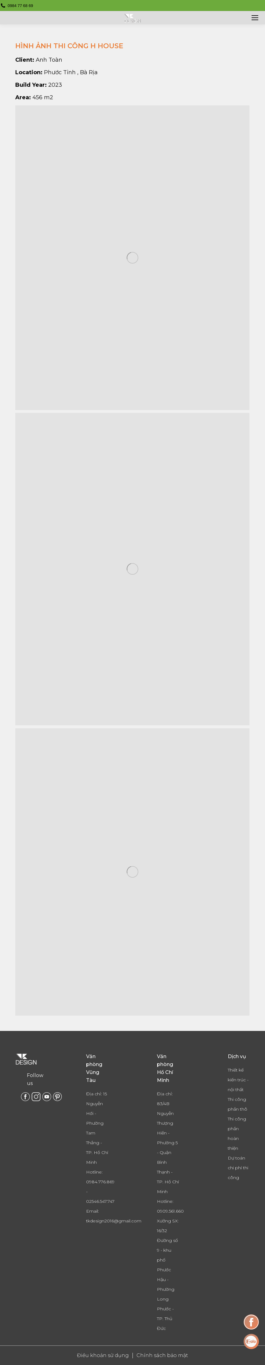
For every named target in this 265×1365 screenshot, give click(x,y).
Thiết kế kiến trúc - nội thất (238, 1079)
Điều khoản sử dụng (103, 1355)
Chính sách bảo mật (162, 1355)
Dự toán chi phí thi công (238, 1167)
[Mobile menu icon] (255, 18)
